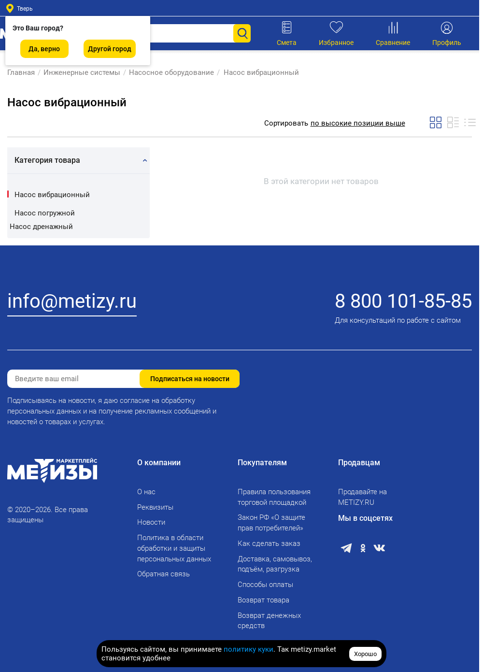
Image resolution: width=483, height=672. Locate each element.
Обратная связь (163, 574)
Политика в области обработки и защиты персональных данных (174, 548)
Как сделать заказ (269, 543)
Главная (21, 72)
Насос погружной (44, 213)
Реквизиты (155, 507)
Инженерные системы (81, 72)
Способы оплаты (265, 584)
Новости (151, 522)
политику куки (248, 649)
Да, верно (44, 49)
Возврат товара (263, 600)
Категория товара (47, 160)
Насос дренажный (41, 226)
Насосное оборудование (171, 72)
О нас (146, 491)
